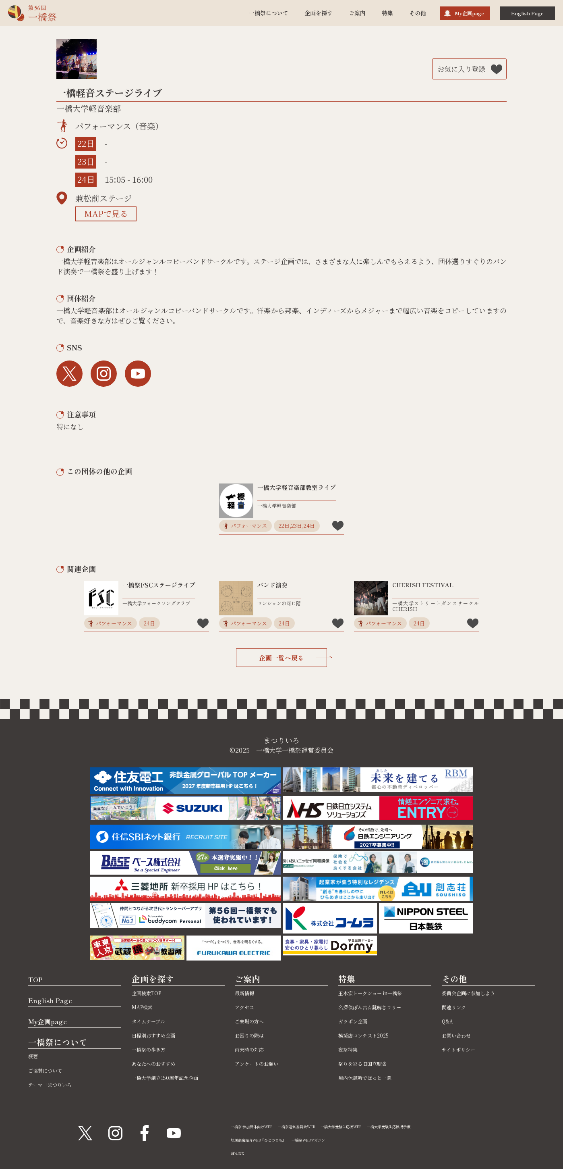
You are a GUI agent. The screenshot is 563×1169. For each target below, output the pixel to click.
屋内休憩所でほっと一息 (373, 1077)
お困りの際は (254, 1035)
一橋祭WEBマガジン (333, 1139)
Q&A (448, 1020)
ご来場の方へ (254, 1020)
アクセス (248, 1006)
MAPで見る (106, 213)
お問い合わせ (461, 1035)
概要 (34, 1056)
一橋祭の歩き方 (154, 1049)
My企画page (469, 13)
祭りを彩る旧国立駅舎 (370, 1063)
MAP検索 (146, 1006)
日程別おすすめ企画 (161, 1035)
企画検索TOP (151, 992)
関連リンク (458, 1006)
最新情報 (248, 992)
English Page (527, 13)
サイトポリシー (464, 1049)
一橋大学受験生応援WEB (376, 1126)
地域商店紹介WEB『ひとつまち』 (268, 1139)
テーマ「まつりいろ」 (60, 1084)
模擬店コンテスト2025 (371, 1035)
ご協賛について (50, 1070)
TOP (38, 979)
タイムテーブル (154, 1020)
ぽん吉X (239, 1152)
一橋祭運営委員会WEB (318, 1126)
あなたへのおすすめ (161, 1063)
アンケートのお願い (263, 1063)
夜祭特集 (351, 1049)
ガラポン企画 (357, 1020)
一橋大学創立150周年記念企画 (175, 1077)
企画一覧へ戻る (293, 658)
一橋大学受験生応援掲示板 (439, 1126)
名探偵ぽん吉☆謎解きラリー (380, 1006)
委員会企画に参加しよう (477, 992)
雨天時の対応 (254, 1049)
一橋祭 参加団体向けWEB (259, 1126)
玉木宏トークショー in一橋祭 (380, 992)
